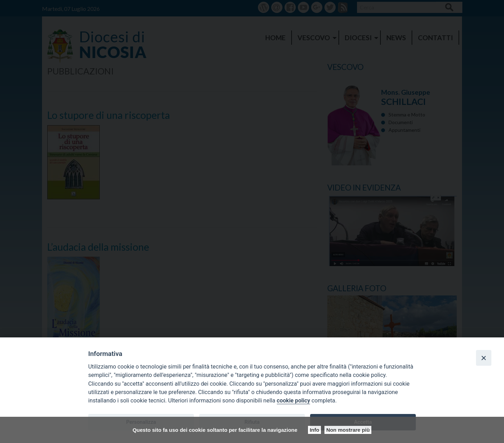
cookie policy (293, 400)
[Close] (483, 357)
